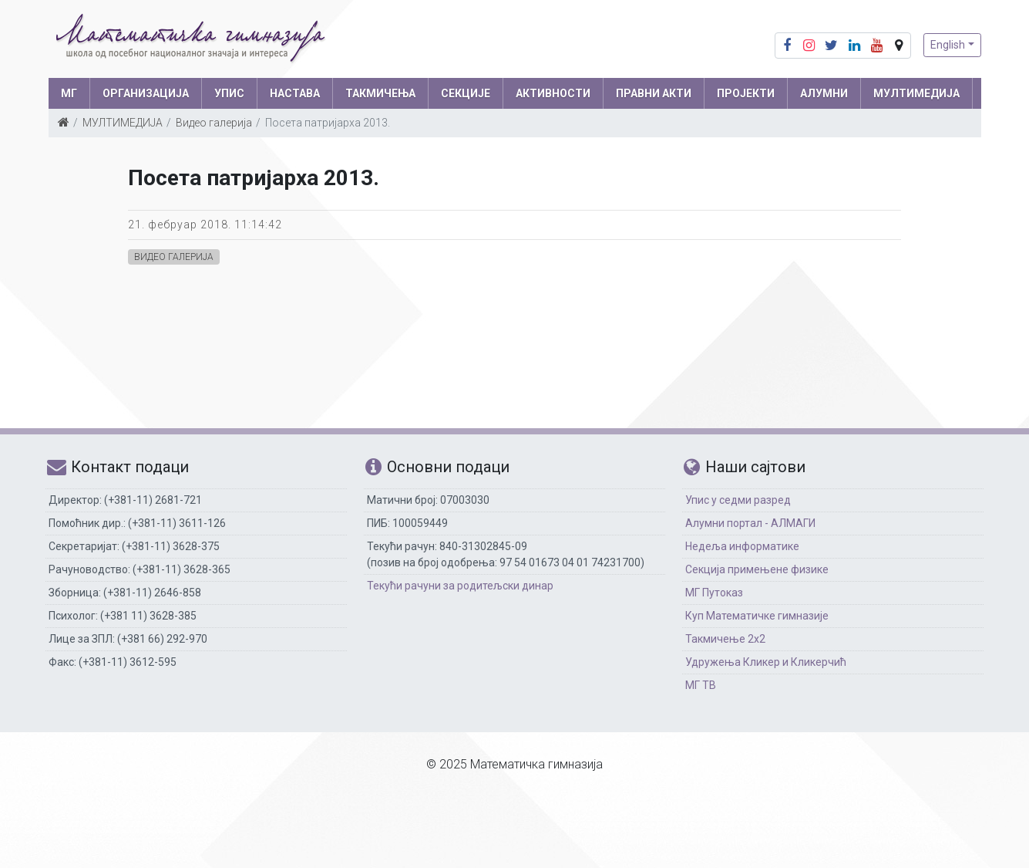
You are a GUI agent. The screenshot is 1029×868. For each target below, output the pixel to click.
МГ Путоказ (714, 592)
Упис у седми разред (738, 500)
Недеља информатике (742, 546)
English (947, 45)
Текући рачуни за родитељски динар (460, 585)
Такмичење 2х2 (725, 639)
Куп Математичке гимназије (757, 616)
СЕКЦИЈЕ (465, 93)
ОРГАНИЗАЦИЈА (146, 93)
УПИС (229, 93)
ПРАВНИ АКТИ (653, 93)
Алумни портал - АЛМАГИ (750, 523)
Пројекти (746, 93)
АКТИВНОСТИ (553, 93)
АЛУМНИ (824, 93)
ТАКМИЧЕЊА (380, 93)
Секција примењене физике (757, 569)
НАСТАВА (295, 93)
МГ (69, 93)
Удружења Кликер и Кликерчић (765, 662)
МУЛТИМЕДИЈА (916, 93)
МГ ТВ (700, 685)
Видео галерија (214, 123)
